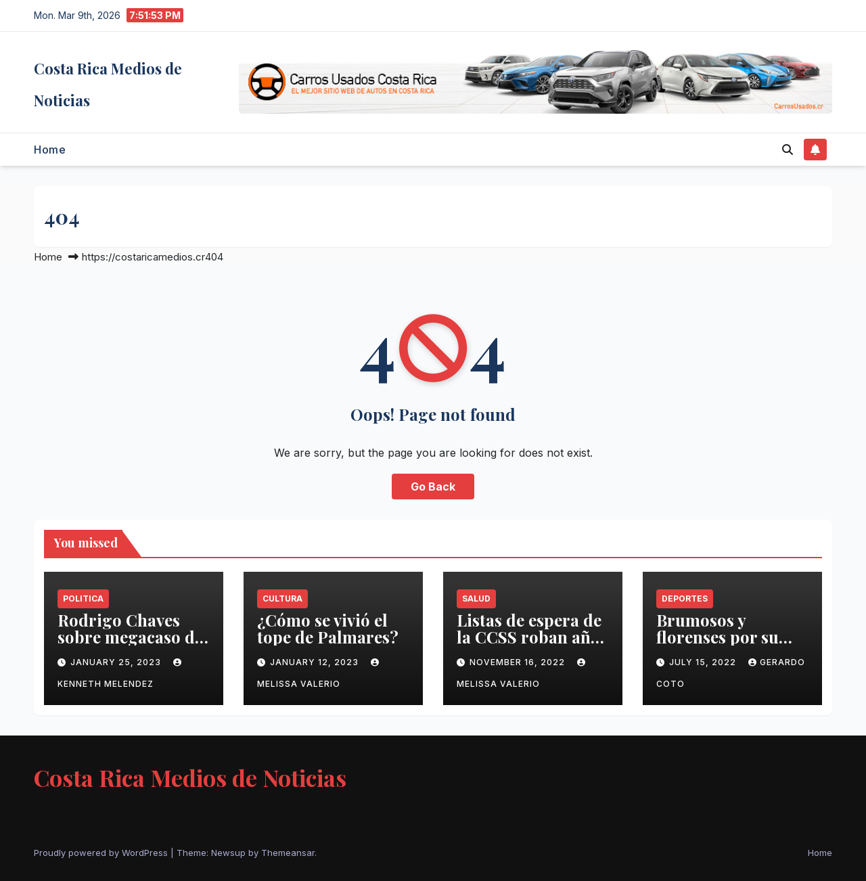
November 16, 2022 (519, 662)
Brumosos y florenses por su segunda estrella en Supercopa (730, 645)
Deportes (685, 598)
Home (50, 149)
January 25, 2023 (117, 662)
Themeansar (288, 852)
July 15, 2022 (704, 662)
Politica (83, 598)
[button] (787, 149)
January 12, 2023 (315, 662)
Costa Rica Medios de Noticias (190, 777)
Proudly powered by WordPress (102, 852)
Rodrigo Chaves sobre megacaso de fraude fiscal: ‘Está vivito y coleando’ (130, 645)
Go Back (433, 486)
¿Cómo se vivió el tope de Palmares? (327, 628)
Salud (476, 598)
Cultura (282, 598)
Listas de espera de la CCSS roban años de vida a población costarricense (532, 645)
